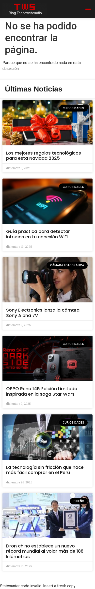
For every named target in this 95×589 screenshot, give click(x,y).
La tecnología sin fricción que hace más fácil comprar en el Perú (45, 470)
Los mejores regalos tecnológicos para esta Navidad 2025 (43, 155)
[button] (88, 9)
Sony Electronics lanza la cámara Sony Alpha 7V (42, 312)
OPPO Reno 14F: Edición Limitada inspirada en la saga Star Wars (41, 391)
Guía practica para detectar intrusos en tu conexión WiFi (38, 234)
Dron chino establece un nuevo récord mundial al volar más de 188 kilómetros (44, 551)
